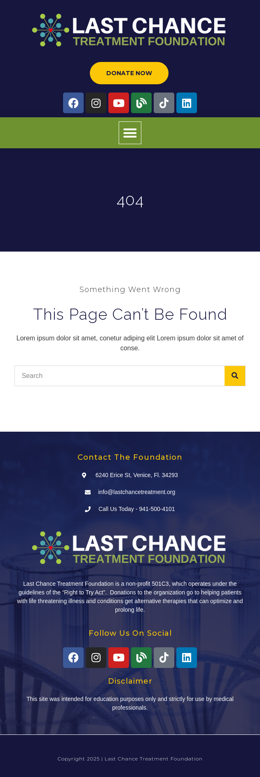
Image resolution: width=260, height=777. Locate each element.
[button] (130, 132)
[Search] (235, 376)
